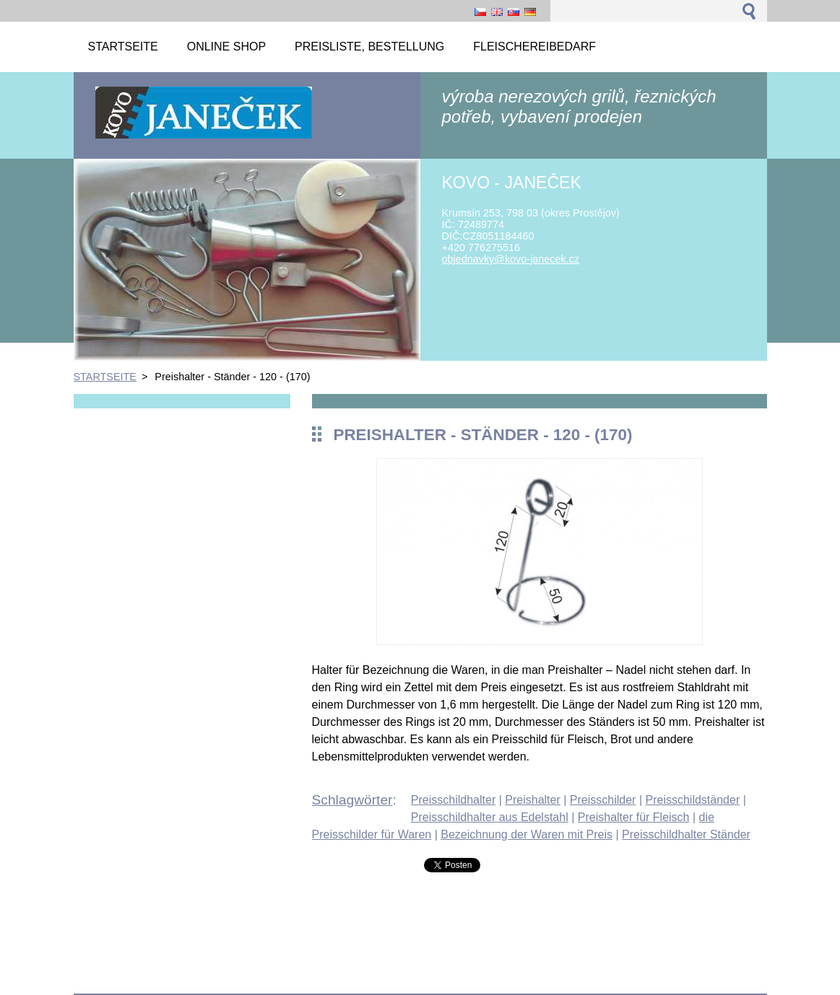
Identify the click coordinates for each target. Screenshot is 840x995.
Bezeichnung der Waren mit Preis (526, 834)
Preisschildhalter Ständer (686, 834)
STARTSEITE (105, 376)
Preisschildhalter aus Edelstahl (489, 817)
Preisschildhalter (453, 800)
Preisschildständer (692, 800)
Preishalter (532, 800)
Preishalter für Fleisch (634, 817)
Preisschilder (603, 800)
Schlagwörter (352, 799)
